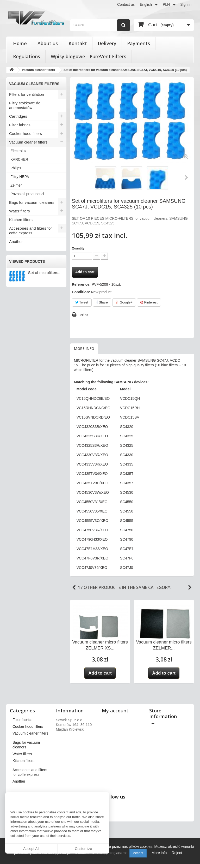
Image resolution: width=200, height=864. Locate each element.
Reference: (81, 284)
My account (115, 710)
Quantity (78, 248)
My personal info (117, 746)
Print (84, 315)
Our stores (67, 719)
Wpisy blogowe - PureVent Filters (88, 56)
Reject (177, 853)
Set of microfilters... (44, 272)
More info (84, 348)
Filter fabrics (19, 125)
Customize (83, 849)
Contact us (126, 4)
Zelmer (16, 185)
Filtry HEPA (19, 177)
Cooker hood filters (25, 133)
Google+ (124, 302)
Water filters (19, 211)
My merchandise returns (123, 726)
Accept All (31, 849)
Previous (74, 587)
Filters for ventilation (26, 94)
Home (20, 43)
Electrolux (18, 151)
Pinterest (149, 302)
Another (16, 241)
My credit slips (116, 733)
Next (186, 177)
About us (48, 43)
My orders (112, 719)
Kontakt (77, 43)
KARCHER (19, 159)
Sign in (185, 4)
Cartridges (18, 116)
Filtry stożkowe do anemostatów (24, 105)
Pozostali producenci (27, 194)
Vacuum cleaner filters (28, 142)
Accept (138, 853)
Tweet (81, 302)
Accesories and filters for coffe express (30, 230)
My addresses (115, 739)
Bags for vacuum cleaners (31, 202)
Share (102, 302)
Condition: (81, 292)
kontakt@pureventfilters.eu (172, 793)
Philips (15, 168)
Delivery (107, 43)
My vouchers (114, 753)
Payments (138, 43)
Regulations (26, 56)
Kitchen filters (21, 219)
